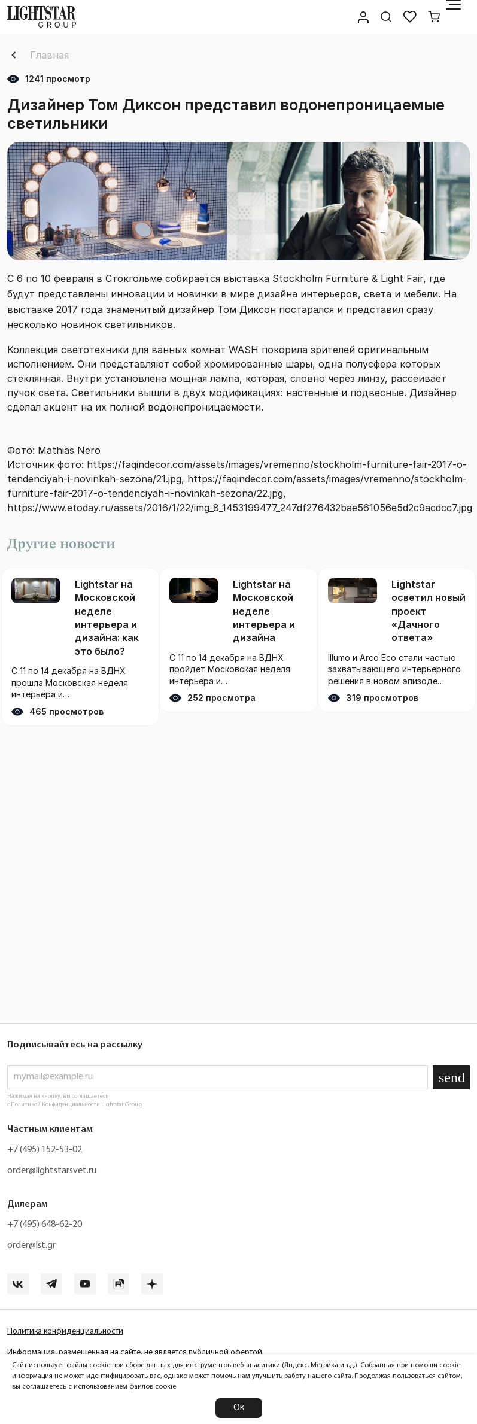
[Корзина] (434, 17)
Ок (238, 1408)
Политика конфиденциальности (65, 1331)
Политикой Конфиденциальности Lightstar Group (76, 1104)
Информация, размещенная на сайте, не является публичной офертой (134, 1352)
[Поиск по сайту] (386, 17)
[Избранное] (410, 17)
